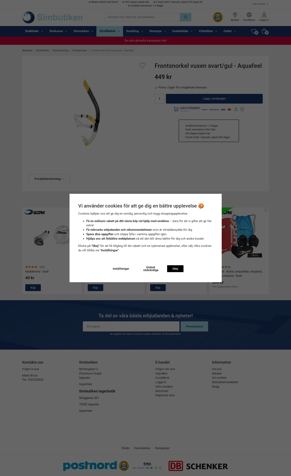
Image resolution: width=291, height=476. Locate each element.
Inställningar (121, 268)
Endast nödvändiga (150, 269)
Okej (175, 268)
